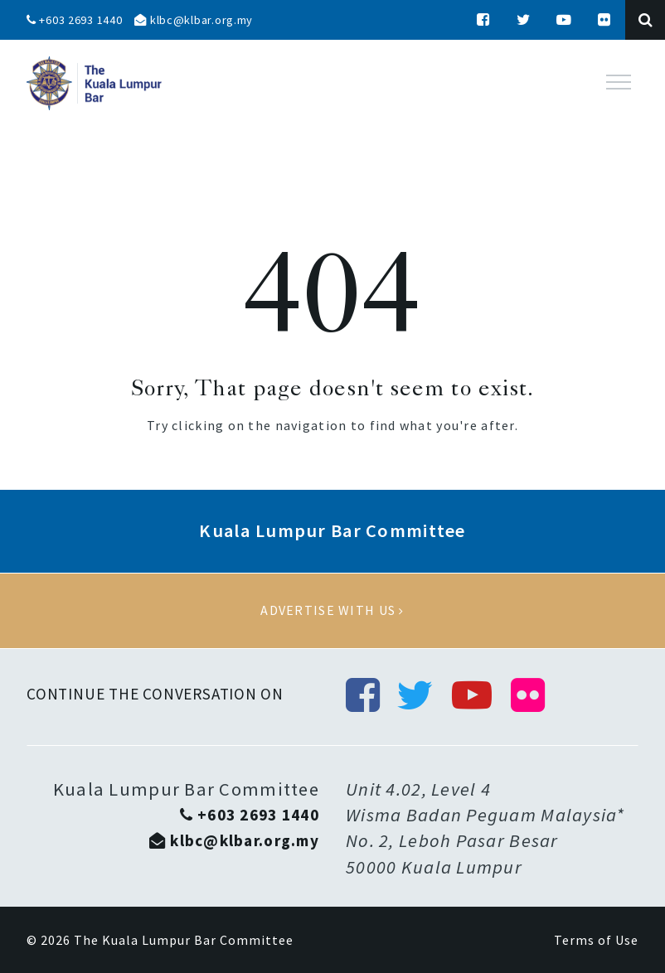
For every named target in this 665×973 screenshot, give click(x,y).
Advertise (332, 611)
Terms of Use (596, 940)
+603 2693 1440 (75, 19)
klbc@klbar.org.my (193, 19)
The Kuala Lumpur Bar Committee (184, 940)
